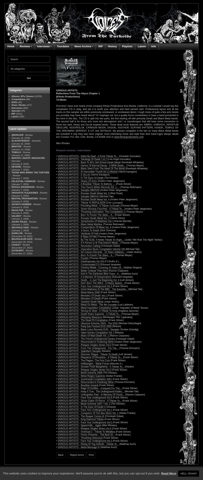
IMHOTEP (16, 146)
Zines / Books (18, 105)
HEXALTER (17, 210)
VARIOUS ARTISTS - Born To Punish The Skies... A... (86, 215)
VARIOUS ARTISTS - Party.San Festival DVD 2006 (85, 326)
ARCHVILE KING (20, 227)
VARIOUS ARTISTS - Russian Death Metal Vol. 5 (84, 193)
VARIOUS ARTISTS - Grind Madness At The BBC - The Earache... (93, 289)
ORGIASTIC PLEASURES (24, 193)
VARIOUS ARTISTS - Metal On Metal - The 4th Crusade (87, 304)
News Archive (82, 46)
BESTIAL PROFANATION (24, 198)
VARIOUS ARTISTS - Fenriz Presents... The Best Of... (86, 434)
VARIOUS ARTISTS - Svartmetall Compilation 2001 (85, 379)
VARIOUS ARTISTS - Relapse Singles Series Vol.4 (84, 345)
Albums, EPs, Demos (22, 96)
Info (153, 46)
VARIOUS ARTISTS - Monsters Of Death (79, 298)
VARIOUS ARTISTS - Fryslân (73, 258)
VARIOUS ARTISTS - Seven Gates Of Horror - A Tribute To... (90, 400)
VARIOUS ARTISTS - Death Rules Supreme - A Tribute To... (89, 314)
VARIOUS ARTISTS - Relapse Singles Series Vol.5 (84, 428)
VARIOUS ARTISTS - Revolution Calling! (79, 246)
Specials (15, 111)
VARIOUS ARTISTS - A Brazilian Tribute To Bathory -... (86, 184)
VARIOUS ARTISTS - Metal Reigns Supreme (81, 376)
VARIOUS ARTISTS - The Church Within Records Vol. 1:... (88, 187)
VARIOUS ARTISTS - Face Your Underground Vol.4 (85, 397)
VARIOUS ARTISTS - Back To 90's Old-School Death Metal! (89, 162)
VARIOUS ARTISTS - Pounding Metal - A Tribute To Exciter (89, 205)
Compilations (18, 99)
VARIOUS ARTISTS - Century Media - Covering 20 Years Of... (90, 267)
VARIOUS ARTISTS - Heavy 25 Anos (77, 181)
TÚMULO (16, 152)
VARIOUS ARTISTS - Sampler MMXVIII (79, 190)
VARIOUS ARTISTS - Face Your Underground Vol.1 (85, 410)
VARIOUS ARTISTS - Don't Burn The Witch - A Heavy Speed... (91, 283)
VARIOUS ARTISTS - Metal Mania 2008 (79, 292)
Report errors (77, 455)
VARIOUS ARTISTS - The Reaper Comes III (81, 416)
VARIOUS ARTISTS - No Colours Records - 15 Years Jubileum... (92, 252)
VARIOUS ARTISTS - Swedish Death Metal (80, 301)
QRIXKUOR (17, 135)
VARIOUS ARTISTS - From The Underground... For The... (88, 348)
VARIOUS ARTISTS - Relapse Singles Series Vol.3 (84, 369)
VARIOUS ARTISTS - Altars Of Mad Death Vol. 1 (83, 335)
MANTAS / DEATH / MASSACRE (28, 158)
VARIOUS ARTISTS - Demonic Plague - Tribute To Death (88, 354)
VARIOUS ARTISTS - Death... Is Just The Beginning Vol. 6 (88, 280)
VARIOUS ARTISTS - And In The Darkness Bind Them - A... (89, 273)
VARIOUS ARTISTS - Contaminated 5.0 (79, 264)
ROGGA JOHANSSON (22, 187)
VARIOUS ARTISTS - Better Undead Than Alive (83, 270)
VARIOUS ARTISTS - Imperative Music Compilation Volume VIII (91, 249)
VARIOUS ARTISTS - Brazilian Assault (78, 385)
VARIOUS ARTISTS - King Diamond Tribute (81, 419)
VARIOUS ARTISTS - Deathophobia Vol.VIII (81, 261)
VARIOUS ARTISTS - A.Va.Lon (74, 174)
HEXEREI (16, 167)
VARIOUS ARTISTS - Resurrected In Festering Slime (86, 341)
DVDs (14, 102)
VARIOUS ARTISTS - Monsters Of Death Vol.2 (82, 295)
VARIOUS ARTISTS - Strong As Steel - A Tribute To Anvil (87, 310)
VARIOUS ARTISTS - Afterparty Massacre (80, 317)
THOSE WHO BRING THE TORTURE (30, 172)
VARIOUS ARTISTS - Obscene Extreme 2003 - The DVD (88, 323)
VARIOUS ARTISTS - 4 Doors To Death (78, 230)
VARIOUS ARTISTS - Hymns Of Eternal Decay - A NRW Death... (92, 165)
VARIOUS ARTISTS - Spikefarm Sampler (79, 351)
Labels (142, 46)
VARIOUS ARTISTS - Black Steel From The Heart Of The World (91, 168)
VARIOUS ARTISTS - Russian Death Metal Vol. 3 (84, 218)
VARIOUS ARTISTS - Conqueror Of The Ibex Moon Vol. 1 (88, 413)
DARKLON (17, 233)
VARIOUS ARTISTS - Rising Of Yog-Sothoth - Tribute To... (88, 444)
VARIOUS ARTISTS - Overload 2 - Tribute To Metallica (86, 431)
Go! (29, 78)
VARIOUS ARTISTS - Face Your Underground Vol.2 (85, 441)
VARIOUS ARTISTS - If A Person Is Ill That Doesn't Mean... (89, 242)
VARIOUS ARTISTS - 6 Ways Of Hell (77, 236)
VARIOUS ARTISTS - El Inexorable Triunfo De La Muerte (88, 171)
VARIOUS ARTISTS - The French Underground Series (86, 338)
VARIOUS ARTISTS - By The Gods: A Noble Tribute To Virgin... (91, 239)
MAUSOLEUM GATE (22, 239)
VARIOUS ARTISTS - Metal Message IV (79, 447)
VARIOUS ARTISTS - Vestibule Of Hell (78, 233)
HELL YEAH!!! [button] (189, 473)
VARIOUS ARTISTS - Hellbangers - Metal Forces (83, 363)
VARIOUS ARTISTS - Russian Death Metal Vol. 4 (84, 199)
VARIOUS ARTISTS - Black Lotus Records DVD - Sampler (88, 329)
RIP (100, 46)
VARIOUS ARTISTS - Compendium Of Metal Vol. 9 (84, 227)
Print (91, 455)
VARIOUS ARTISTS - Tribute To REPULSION (82, 202)
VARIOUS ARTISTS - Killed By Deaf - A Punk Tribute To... (88, 156)
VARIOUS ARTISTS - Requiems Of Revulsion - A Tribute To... (90, 357)
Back (61, 455)
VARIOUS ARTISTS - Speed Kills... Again (79, 425)
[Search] (29, 59)
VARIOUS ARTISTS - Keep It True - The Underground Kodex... (91, 391)
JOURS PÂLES (19, 222)
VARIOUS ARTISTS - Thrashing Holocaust (80, 438)
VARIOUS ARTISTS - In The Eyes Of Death (81, 177)
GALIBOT (16, 216)
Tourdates (63, 46)
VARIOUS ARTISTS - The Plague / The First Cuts (84, 360)
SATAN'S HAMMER (21, 204)
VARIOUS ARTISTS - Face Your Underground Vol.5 (85, 422)
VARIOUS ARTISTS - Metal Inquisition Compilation (84, 308)
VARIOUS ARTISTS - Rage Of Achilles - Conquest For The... (90, 388)
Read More (168, 473)
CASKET (16, 245)
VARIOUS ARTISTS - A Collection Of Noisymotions (84, 277)
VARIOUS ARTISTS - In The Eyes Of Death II (82, 407)
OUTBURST (17, 250)
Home (10, 46)
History (112, 46)
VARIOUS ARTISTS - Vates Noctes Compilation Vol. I (86, 332)
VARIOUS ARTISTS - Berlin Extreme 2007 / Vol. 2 (84, 403)
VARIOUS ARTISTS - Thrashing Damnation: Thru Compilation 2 (91, 211)
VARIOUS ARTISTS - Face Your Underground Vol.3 (85, 286)
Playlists (127, 46)
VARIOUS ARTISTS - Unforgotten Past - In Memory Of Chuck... (91, 394)
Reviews (25, 46)
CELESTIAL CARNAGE (23, 181)
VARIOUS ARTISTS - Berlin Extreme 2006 (80, 372)
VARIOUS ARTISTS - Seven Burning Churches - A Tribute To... (91, 208)
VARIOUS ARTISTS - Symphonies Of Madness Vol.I (85, 221)
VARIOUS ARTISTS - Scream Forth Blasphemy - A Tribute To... (91, 366)
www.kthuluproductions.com (129, 137)
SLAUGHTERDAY (20, 141)
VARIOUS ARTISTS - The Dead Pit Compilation (83, 320)
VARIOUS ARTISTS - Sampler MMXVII (78, 196)
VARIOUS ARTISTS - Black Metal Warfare (80, 224)
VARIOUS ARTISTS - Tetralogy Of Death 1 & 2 (82, 159)
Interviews (43, 46)
